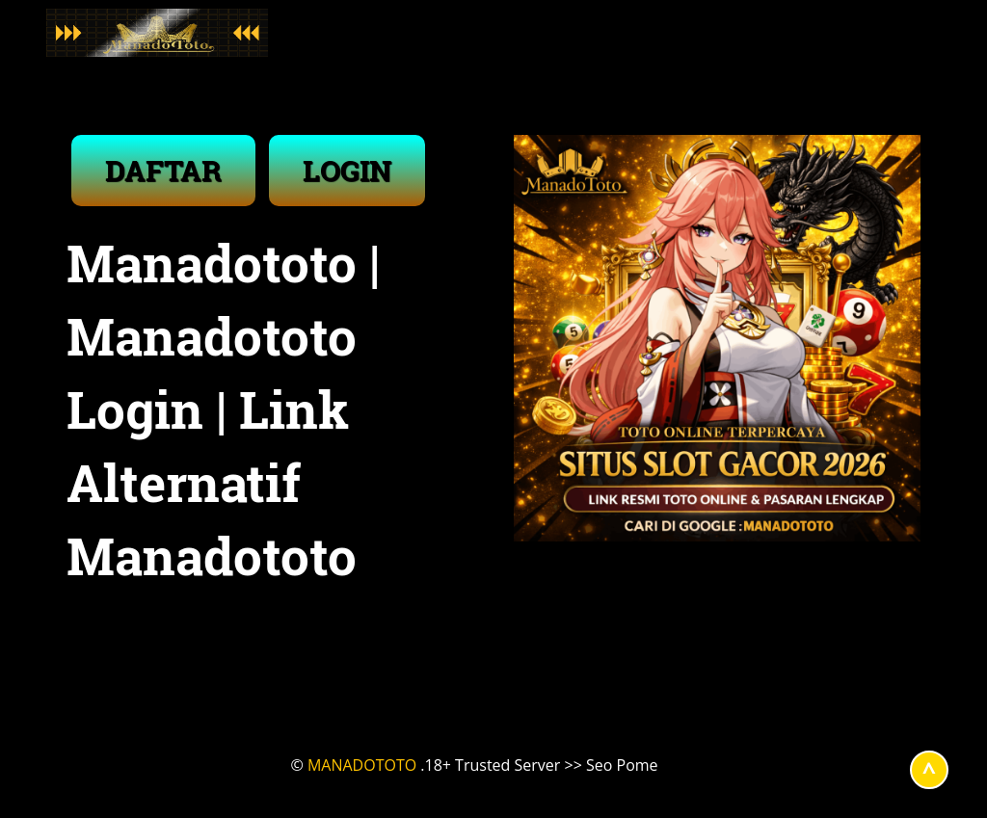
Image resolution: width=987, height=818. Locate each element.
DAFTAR (163, 170)
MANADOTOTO (361, 765)
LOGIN (347, 170)
